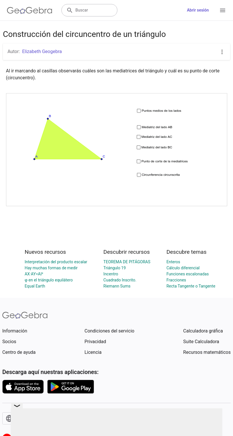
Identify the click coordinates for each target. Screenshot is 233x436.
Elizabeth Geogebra (42, 51)
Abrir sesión (198, 10)
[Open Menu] (222, 10)
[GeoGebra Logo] (29, 10)
